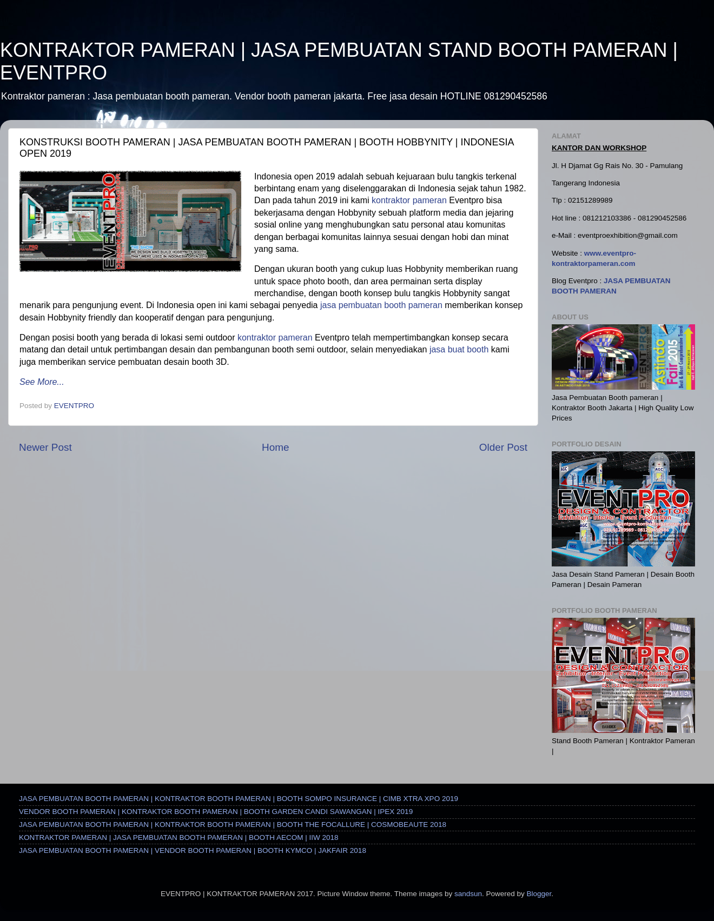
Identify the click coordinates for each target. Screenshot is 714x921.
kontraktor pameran (409, 200)
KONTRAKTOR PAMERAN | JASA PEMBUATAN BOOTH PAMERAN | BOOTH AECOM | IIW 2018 (179, 837)
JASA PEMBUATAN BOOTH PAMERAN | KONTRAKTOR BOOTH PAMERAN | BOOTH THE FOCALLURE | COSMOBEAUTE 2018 (232, 824)
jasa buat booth (458, 349)
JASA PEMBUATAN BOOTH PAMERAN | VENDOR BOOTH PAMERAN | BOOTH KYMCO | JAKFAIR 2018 (192, 850)
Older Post (503, 447)
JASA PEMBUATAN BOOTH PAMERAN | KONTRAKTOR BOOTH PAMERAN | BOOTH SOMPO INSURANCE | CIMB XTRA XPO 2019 (238, 799)
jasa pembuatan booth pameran (381, 305)
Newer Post (45, 447)
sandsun (468, 894)
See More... (41, 381)
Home (275, 447)
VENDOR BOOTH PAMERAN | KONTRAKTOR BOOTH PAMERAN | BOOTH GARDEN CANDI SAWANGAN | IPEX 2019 (216, 811)
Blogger (538, 894)
